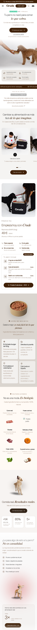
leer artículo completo (18, 105)
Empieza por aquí (18, 30)
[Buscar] (28, 6)
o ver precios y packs (18, 34)
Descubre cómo (13, 625)
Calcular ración (18, 172)
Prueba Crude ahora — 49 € (18, 285)
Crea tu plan (21, 6)
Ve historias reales (18, 510)
